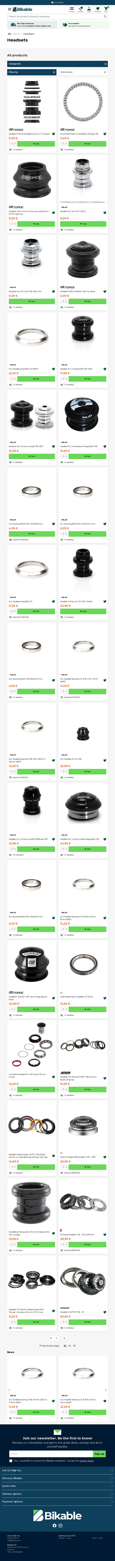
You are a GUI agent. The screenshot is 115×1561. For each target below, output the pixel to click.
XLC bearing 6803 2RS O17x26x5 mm (26, 524)
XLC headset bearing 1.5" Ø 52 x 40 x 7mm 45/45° (79, 680)
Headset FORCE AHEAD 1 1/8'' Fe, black (77, 291)
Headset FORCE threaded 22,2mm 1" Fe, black (29, 134)
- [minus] (9, 143)
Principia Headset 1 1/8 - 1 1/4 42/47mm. (77, 1234)
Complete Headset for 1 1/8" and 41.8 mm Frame (27, 1075)
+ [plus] (15, 143)
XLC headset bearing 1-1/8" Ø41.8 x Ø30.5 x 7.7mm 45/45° (28, 1401)
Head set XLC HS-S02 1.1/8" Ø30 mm (25, 291)
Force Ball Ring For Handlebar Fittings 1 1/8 (79, 134)
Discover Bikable (12, 1478)
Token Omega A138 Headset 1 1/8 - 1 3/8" (78, 1157)
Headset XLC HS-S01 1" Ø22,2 (73, 211)
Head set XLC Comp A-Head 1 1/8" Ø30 (26, 446)
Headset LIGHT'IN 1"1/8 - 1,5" (72, 1312)
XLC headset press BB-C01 (20, 601)
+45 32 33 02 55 (12, 1538)
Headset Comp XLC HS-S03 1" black (76, 601)
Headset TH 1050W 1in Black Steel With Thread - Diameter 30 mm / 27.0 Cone (26, 1310)
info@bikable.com (14, 1541)
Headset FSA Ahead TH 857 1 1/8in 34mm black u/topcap (78, 1078)
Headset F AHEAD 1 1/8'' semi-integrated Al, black (28, 998)
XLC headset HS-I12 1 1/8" (71, 759)
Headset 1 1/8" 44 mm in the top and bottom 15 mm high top (29, 212)
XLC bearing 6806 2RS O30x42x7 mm (77, 524)
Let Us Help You (11, 1470)
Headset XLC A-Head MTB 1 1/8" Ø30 (76, 369)
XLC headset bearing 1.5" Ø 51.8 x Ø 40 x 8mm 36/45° (78, 917)
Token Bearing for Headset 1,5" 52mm (76, 997)
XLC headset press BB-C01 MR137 (23, 369)
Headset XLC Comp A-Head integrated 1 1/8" (80, 839)
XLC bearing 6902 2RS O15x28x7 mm (26, 916)
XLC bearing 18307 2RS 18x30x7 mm (25, 679)
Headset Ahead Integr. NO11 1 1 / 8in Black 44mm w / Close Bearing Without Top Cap (28, 1155)
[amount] (12, 143)
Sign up (99, 1453)
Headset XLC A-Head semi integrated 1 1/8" (79, 446)
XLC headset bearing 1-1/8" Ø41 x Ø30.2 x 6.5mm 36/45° (27, 760)
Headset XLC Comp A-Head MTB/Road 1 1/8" (28, 839)
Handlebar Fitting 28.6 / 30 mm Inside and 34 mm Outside (29, 1233)
